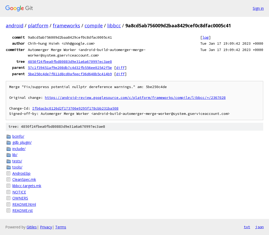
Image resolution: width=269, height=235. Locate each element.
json (259, 226)
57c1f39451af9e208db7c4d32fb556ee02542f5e (70, 67)
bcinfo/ (18, 136)
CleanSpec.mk (24, 179)
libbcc (114, 25)
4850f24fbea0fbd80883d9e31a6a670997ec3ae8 (70, 61)
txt (247, 226)
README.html (24, 204)
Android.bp (21, 173)
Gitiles (32, 226)
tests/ (17, 161)
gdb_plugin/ (22, 142)
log (205, 37)
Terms (60, 226)
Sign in (258, 8)
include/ (18, 148)
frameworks (66, 25)
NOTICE (19, 192)
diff (120, 67)
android (14, 25)
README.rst (22, 210)
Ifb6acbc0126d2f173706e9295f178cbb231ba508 (75, 108)
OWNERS (20, 198)
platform (38, 25)
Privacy (46, 226)
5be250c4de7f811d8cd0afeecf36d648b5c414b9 (70, 73)
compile (94, 25)
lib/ (14, 154)
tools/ (17, 167)
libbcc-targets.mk (26, 185)
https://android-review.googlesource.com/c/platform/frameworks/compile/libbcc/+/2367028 (135, 97)
